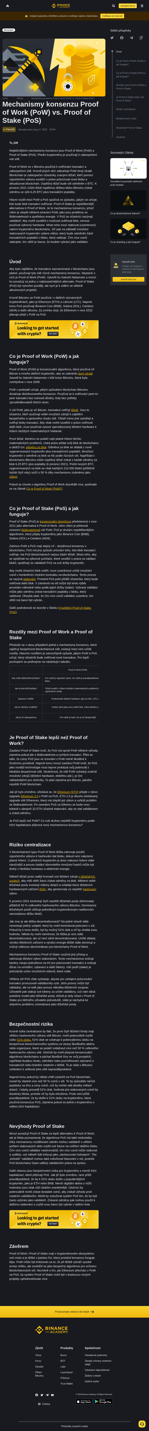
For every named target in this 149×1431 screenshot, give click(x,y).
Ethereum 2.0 (29, 796)
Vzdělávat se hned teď (112, 16)
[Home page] (61, 5)
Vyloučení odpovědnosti (97, 1370)
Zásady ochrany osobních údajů (98, 1362)
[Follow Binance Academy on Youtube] (52, 1395)
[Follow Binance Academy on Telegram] (47, 1395)
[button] (142, 6)
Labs (63, 1366)
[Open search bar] (112, 5)
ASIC (42, 889)
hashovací (89, 889)
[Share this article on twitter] (112, 38)
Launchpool (67, 1372)
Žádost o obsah (93, 1375)
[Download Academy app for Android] (103, 1402)
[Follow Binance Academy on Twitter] (41, 1395)
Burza (64, 1355)
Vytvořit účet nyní (128, 279)
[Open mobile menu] (142, 5)
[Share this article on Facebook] (122, 38)
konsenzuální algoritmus (55, 521)
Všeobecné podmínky (96, 1355)
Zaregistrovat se (127, 6)
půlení (13, 476)
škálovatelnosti (30, 530)
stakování (29, 579)
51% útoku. (24, 1039)
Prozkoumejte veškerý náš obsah (74, 1311)
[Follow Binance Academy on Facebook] (36, 1395)
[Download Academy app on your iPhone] (84, 1402)
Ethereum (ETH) (68, 792)
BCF (63, 1361)
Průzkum (65, 1378)
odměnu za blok (36, 447)
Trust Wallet (67, 1383)
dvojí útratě (85, 373)
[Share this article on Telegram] (131, 38)
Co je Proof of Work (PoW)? (44, 488)
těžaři (74, 410)
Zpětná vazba (92, 1381)
